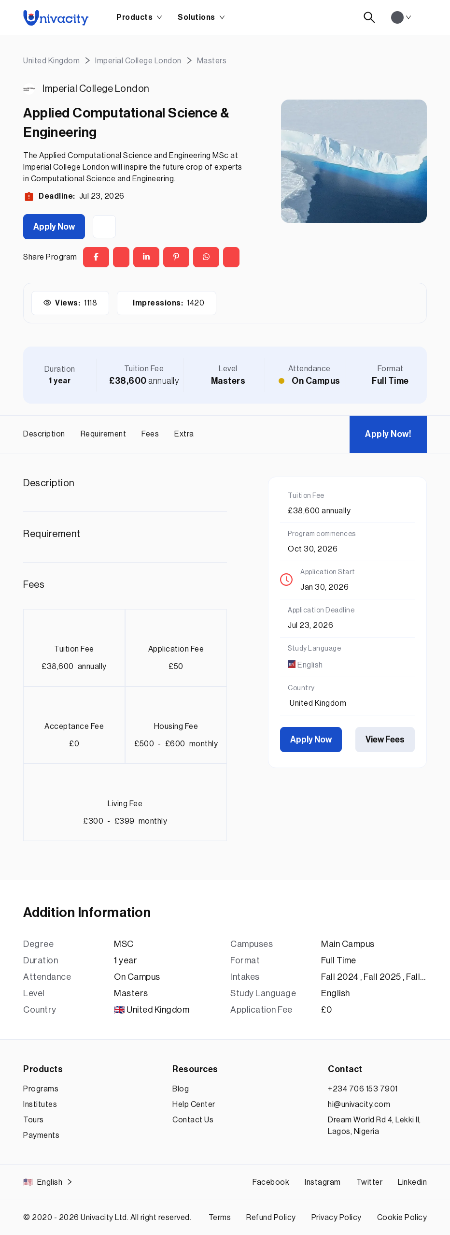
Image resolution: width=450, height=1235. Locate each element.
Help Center (193, 1104)
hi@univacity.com (359, 1104)
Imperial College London (96, 89)
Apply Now (54, 226)
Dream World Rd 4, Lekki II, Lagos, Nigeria (374, 1125)
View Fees (385, 739)
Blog (180, 1089)
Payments (41, 1135)
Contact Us (192, 1120)
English (48, 1182)
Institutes (40, 1104)
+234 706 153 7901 (363, 1089)
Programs (40, 1089)
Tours (33, 1120)
